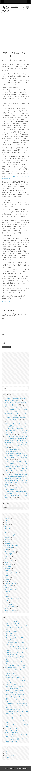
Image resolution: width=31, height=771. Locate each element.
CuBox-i (7, 524)
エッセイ (7, 558)
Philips (7, 600)
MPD (6, 533)
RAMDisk (7, 537)
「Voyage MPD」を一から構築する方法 (16, 703)
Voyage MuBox (9, 547)
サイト (3, 343)
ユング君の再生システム (11, 573)
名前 (3, 335)
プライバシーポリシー (11, 730)
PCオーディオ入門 (10, 535)
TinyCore (7, 539)
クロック (7, 562)
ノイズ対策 (8, 568)
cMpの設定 (9, 671)
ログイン (7, 751)
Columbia (8, 592)
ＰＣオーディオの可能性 (11, 732)
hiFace (6, 526)
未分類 (6, 581)
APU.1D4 (7, 518)
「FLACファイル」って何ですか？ (14, 678)
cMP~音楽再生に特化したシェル (15, 669)
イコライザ (8, 556)
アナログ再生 (8, 554)
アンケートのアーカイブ (11, 728)
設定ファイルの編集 (11, 675)
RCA (7, 602)
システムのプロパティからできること (16, 646)
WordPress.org (9, 757)
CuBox (6, 522)
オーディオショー (10, 560)
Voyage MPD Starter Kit (11, 545)
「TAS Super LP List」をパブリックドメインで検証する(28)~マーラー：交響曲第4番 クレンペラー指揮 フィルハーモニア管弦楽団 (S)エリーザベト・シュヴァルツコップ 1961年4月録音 (16, 411)
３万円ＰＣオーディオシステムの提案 (16, 625)
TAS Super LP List (11, 604)
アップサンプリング (10, 552)
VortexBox (7, 541)
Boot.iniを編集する (11, 635)
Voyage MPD (8, 543)
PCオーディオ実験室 (15, 9)
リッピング (8, 575)
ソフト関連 (8, 566)
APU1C (7, 520)
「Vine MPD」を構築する (12, 684)
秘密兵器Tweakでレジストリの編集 (15, 665)
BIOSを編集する (10, 633)
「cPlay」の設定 (10, 673)
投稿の (8, 753)
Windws (7, 549)
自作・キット (8, 585)
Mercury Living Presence (12, 598)
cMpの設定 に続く (7, 301)
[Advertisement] (15, 34)
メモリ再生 (8, 570)
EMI (7, 596)
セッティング (8, 564)
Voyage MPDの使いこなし (13, 709)
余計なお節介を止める (12, 654)
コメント (4, 318)
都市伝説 (7, 587)
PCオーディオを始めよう (12, 621)
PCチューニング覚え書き (12, 631)
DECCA (8, 594)
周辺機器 (7, 577)
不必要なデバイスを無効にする (14, 652)
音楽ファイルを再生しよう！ (14, 623)
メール (4, 339)
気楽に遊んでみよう (10, 583)
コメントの (9, 755)
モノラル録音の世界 (11, 606)
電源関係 (7, 608)
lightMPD (7, 528)
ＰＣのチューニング (10, 610)
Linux (6, 530)
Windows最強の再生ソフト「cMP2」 (15, 667)
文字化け (7, 579)
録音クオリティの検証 (11, 589)
